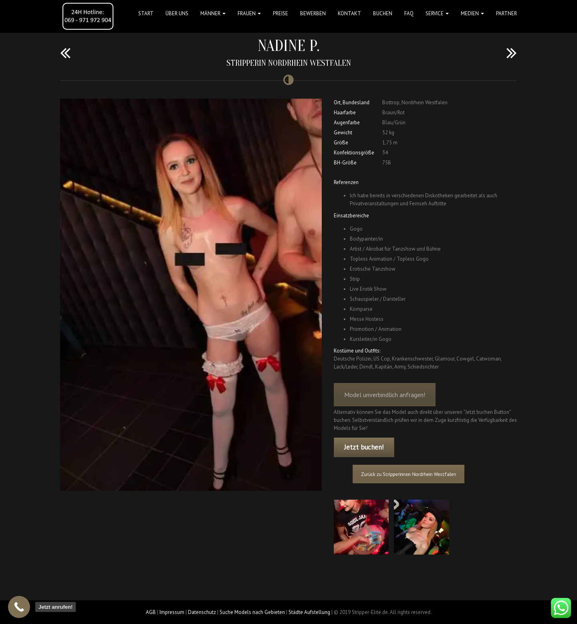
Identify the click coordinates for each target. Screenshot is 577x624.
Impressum (171, 612)
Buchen (382, 13)
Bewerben (313, 13)
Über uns (176, 13)
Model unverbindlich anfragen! (384, 400)
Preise (280, 13)
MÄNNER (213, 13)
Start (145, 13)
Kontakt (349, 13)
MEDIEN (472, 13)
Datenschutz (202, 612)
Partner (506, 13)
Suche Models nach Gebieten (252, 612)
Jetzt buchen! (363, 447)
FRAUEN (249, 13)
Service (437, 13)
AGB (151, 612)
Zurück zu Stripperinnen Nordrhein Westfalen (411, 473)
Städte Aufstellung (309, 612)
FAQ (409, 13)
